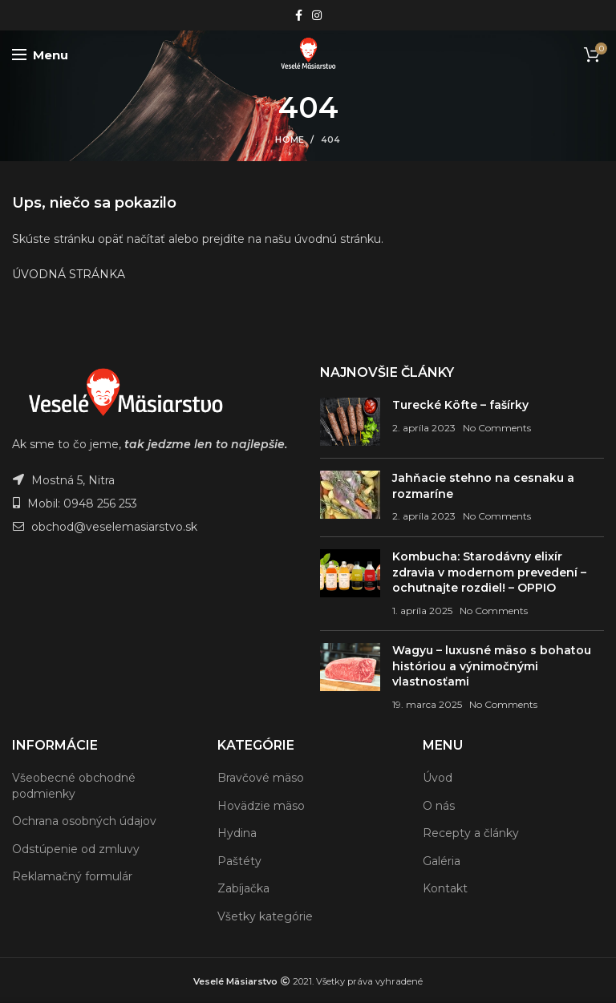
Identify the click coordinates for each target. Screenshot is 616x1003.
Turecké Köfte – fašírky (460, 405)
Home (289, 139)
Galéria (441, 861)
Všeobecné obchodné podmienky (74, 785)
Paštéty (239, 861)
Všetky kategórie (265, 916)
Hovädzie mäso (261, 806)
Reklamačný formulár (72, 876)
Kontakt (445, 888)
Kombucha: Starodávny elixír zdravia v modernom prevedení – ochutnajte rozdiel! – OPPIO (489, 572)
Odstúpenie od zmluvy (76, 849)
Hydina (237, 833)
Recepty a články (471, 833)
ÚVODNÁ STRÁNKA (68, 274)
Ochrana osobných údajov (84, 821)
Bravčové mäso (260, 777)
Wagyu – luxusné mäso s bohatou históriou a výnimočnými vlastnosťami (491, 666)
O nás (439, 806)
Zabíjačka (243, 888)
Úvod (437, 777)
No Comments (497, 428)
